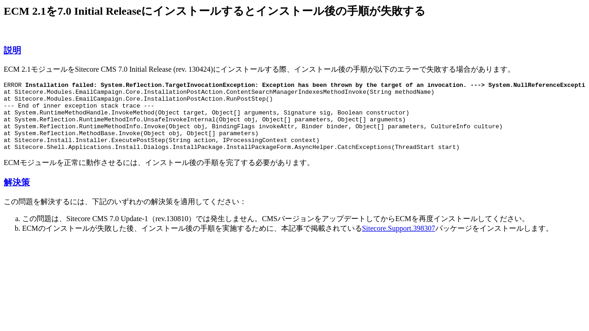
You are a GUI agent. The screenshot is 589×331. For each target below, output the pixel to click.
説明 (12, 50)
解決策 (17, 196)
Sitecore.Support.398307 (398, 242)
